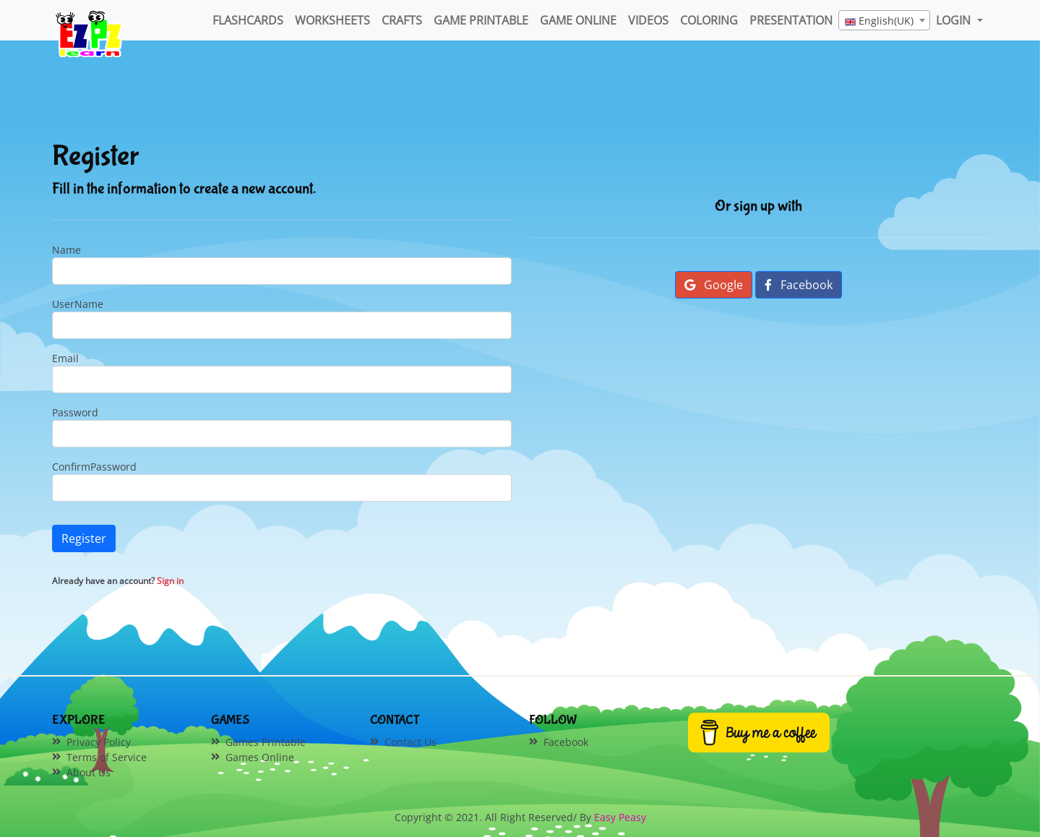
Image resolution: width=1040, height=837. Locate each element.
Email (65, 358)
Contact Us (410, 742)
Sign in (170, 581)
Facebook (799, 285)
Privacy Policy (98, 742)
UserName (77, 304)
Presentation (791, 20)
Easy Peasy (620, 817)
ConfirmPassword (94, 466)
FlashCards (247, 20)
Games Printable (265, 742)
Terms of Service (106, 757)
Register (83, 538)
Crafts (402, 20)
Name (66, 250)
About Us (88, 772)
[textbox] (884, 21)
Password (75, 412)
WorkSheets (332, 20)
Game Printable (481, 20)
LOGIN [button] (955, 20)
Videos (648, 20)
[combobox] (884, 20)
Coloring (709, 20)
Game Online (578, 20)
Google (713, 285)
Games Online (259, 757)
